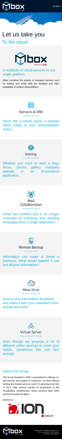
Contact (56, 6)
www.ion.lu (8, 400)
